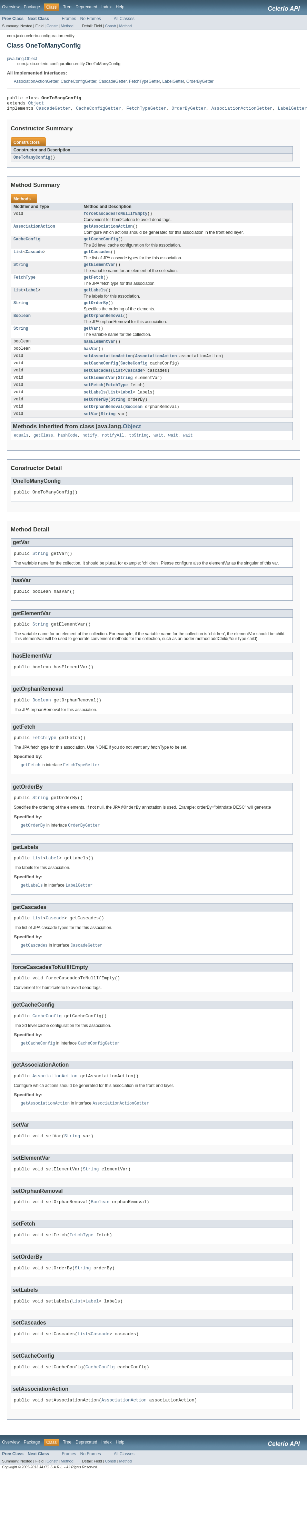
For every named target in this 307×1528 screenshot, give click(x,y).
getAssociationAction (108, 231)
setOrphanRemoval (103, 420)
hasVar (91, 359)
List (18, 258)
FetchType (24, 285)
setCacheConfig (101, 375)
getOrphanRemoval (103, 325)
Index (106, 6)
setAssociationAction (108, 367)
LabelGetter (173, 81)
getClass (43, 450)
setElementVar (100, 390)
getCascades (97, 258)
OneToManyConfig (31, 160)
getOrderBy (96, 311)
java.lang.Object (22, 58)
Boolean (22, 325)
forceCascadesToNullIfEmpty (116, 217)
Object (36, 105)
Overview (11, 6)
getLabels (95, 298)
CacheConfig (26, 244)
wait (158, 450)
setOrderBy (96, 413)
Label (32, 298)
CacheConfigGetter (78, 81)
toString (139, 450)
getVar (91, 338)
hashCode (68, 450)
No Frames (90, 18)
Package (32, 6)
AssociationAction (34, 231)
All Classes (124, 18)
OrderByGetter (200, 81)
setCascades (97, 382)
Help (120, 6)
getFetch (93, 285)
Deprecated (86, 6)
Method (67, 26)
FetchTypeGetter (144, 81)
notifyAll (113, 450)
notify (89, 450)
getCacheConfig (101, 244)
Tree (67, 6)
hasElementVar (100, 352)
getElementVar (100, 271)
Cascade (34, 258)
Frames (69, 18)
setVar (91, 428)
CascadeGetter (113, 81)
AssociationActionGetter (36, 81)
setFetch (93, 397)
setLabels (95, 405)
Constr (52, 26)
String (20, 271)
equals (21, 450)
